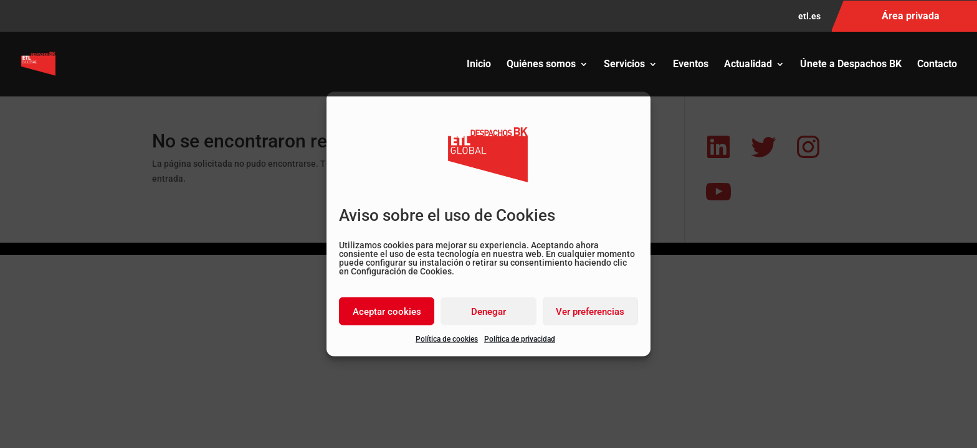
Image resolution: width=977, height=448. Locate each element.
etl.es (809, 16)
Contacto (937, 65)
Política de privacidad (519, 339)
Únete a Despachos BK (851, 65)
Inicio (479, 65)
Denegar (488, 311)
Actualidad (748, 65)
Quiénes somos (541, 65)
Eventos (690, 65)
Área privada (911, 16)
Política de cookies (447, 339)
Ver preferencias (590, 311)
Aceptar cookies (387, 311)
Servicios (624, 65)
